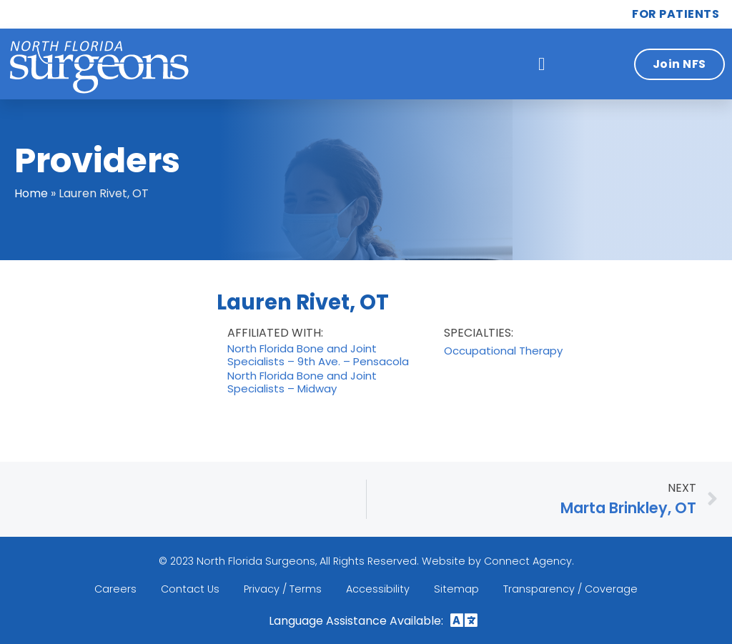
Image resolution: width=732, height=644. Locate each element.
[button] (542, 64)
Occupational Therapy (503, 351)
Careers (115, 589)
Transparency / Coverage (570, 589)
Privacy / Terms (283, 589)
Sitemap (456, 589)
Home (31, 193)
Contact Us (190, 589)
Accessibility (378, 589)
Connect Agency (528, 561)
